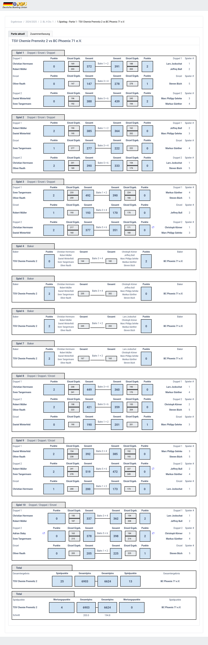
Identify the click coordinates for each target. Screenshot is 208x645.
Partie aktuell (18, 34)
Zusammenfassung (40, 34)
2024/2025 (31, 21)
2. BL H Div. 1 (47, 21)
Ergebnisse (16, 21)
